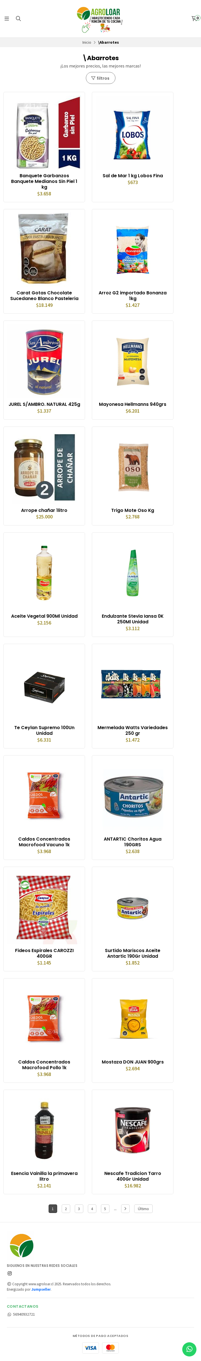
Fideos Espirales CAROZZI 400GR (44, 953)
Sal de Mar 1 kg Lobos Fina (133, 176)
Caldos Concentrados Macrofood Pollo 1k (44, 1065)
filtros (100, 78)
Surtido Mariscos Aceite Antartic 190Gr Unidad (132, 953)
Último (143, 1208)
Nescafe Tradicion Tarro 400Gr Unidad (132, 1176)
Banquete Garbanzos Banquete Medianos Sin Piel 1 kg (44, 181)
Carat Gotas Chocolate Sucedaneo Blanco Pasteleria (44, 295)
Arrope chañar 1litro (44, 510)
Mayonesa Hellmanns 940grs (132, 404)
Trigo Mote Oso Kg (132, 510)
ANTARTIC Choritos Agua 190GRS (132, 842)
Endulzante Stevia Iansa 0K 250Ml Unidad (132, 619)
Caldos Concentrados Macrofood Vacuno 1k (44, 842)
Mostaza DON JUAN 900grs (133, 1062)
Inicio (86, 42)
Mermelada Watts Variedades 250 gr (133, 730)
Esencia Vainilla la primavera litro (44, 1176)
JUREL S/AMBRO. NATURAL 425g (44, 404)
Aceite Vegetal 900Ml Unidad (44, 616)
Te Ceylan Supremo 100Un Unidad (44, 730)
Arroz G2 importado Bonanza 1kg (133, 295)
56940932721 (21, 1314)
